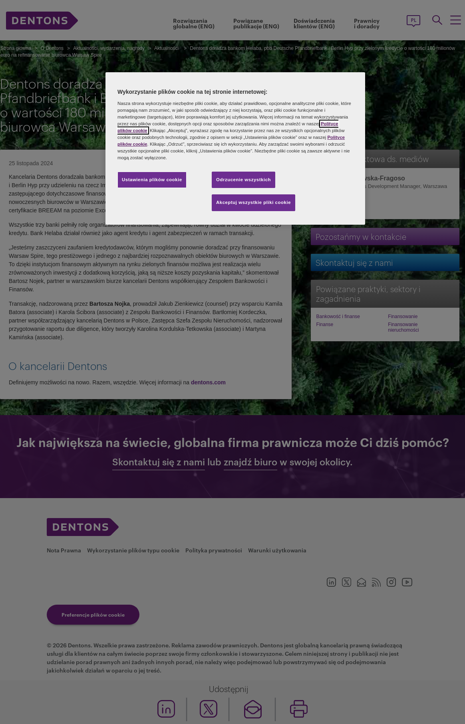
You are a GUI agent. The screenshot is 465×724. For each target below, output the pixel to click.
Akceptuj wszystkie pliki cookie (253, 202)
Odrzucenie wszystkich (243, 179)
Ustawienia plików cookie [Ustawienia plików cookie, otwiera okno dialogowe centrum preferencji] (152, 179)
